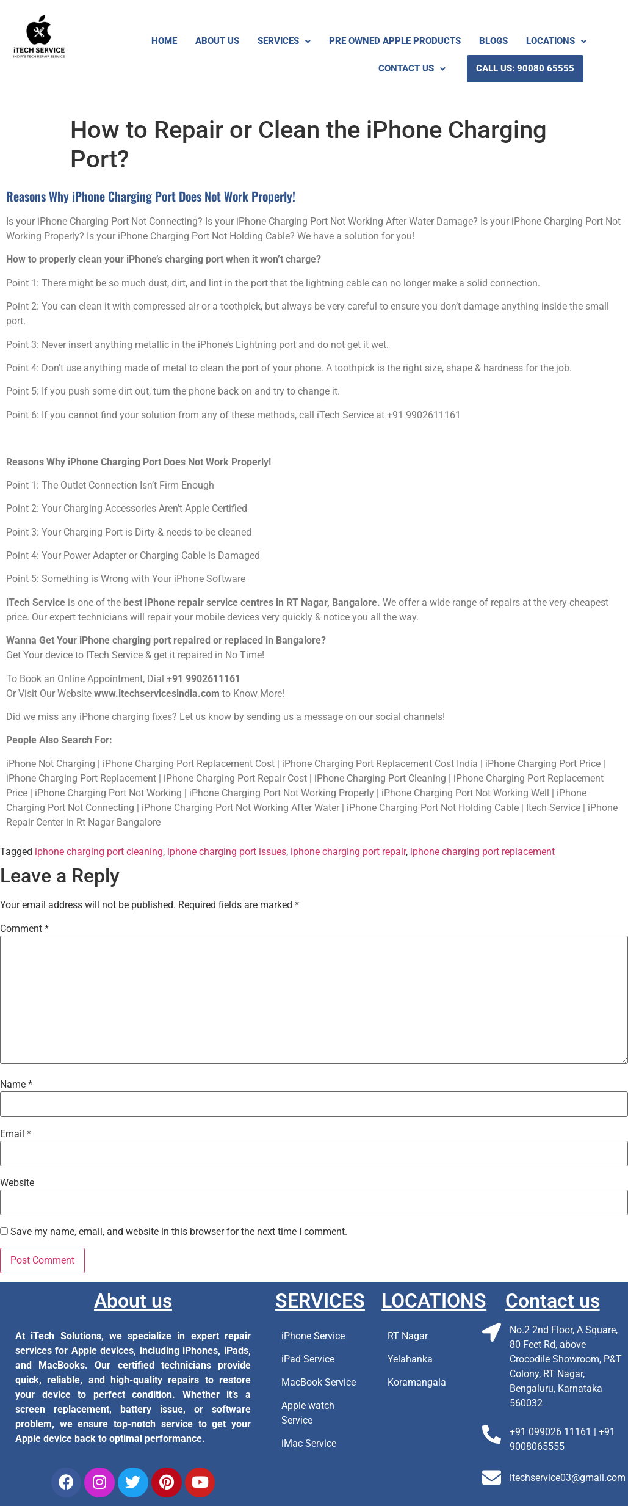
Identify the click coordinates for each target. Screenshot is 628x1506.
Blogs (493, 40)
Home (164, 40)
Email (15, 1134)
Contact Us (412, 68)
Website (17, 1183)
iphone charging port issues (226, 851)
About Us (217, 40)
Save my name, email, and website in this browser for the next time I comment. (178, 1232)
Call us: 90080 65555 (525, 68)
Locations (556, 40)
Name (16, 1084)
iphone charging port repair (348, 851)
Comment (24, 929)
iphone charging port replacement (482, 851)
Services (284, 40)
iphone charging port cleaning (99, 851)
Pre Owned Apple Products (395, 40)
